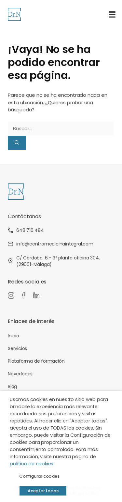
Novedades (20, 373)
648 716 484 (26, 230)
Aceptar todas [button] (43, 491)
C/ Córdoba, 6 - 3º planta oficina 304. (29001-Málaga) (54, 261)
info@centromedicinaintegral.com (50, 244)
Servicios (17, 348)
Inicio (13, 336)
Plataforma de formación (36, 361)
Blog (12, 386)
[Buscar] (17, 143)
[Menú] (112, 14)
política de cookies (31, 463)
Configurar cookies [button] (39, 476)
